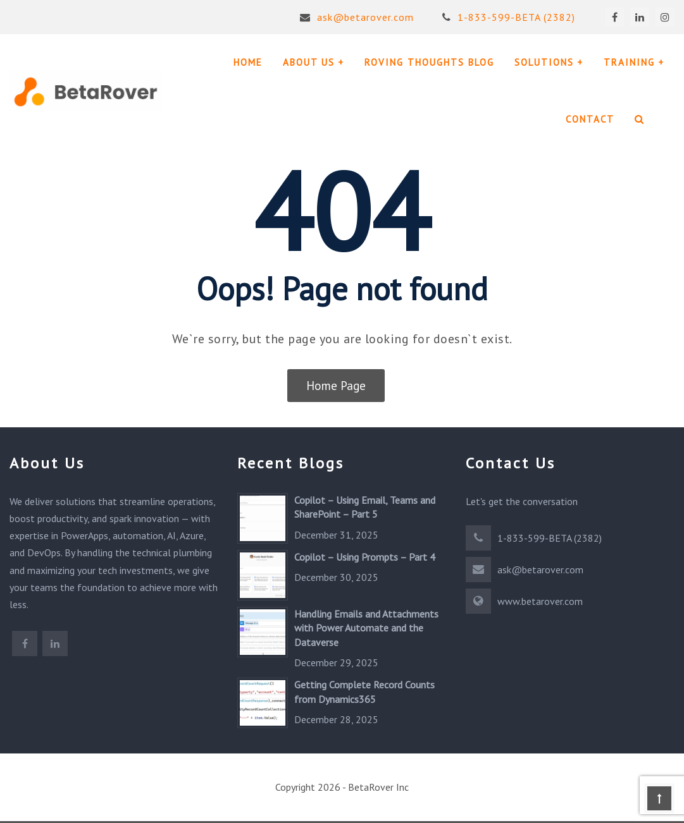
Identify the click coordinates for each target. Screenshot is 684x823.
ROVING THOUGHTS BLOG (429, 62)
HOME (248, 62)
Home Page (336, 385)
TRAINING (629, 62)
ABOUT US (309, 62)
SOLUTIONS (544, 62)
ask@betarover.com (356, 17)
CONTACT (590, 119)
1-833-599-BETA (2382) (508, 17)
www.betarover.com (540, 601)
